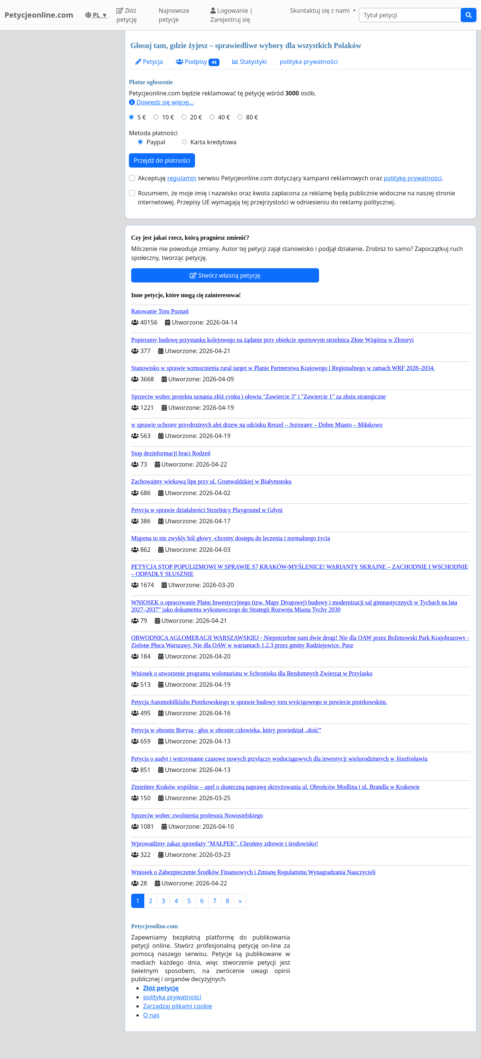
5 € (142, 117)
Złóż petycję (126, 15)
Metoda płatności (153, 133)
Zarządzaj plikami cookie (177, 1006)
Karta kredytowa (213, 142)
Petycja (149, 61)
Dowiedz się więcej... (161, 102)
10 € (168, 117)
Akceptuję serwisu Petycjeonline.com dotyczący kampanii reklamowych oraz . (290, 178)
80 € (252, 117)
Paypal (156, 142)
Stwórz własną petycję (225, 275)
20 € (196, 117)
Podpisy (198, 61)
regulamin (181, 178)
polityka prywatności (308, 61)
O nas (151, 1015)
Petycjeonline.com (39, 15)
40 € (224, 117)
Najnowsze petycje (174, 15)
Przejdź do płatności (162, 160)
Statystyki (249, 61)
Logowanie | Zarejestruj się (231, 15)
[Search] (410, 15)
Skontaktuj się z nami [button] (320, 10)
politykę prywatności (413, 178)
